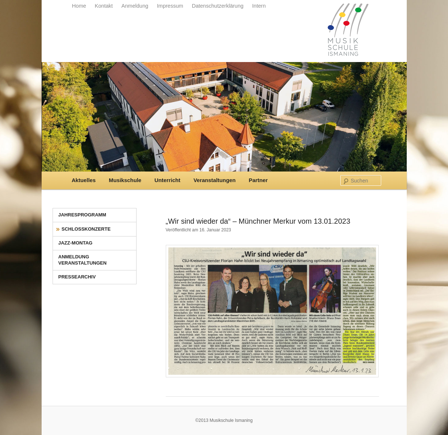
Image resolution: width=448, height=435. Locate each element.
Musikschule (125, 180)
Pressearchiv (77, 277)
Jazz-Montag (75, 243)
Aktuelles (84, 180)
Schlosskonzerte (86, 229)
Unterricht (167, 180)
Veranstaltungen (215, 180)
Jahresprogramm (82, 215)
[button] (16, 419)
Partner (258, 180)
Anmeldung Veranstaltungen (82, 260)
